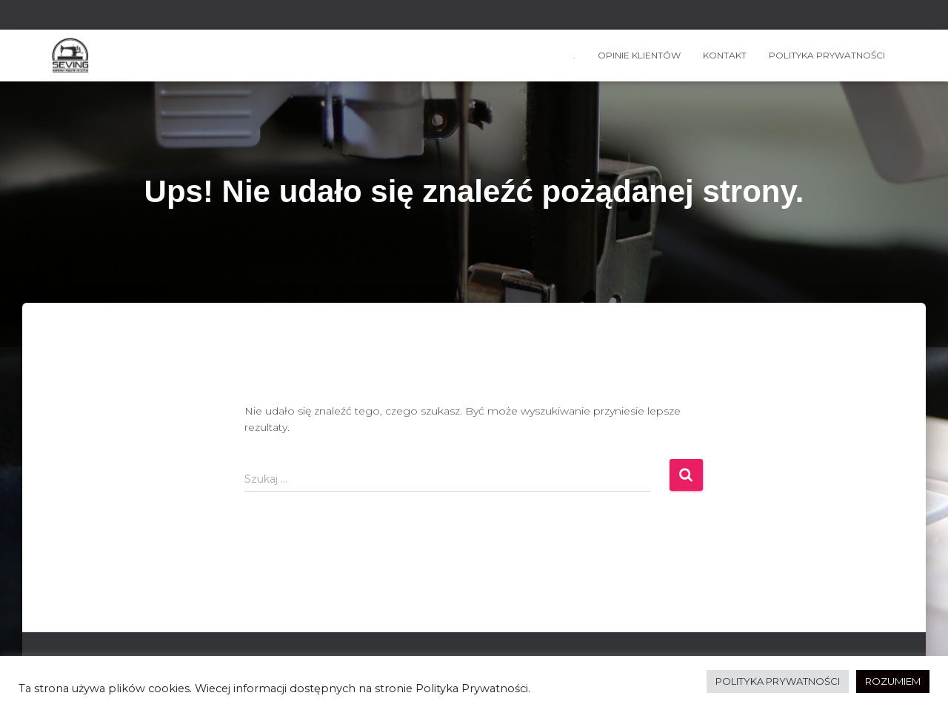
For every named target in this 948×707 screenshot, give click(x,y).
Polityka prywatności (827, 55)
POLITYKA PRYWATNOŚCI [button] (777, 681)
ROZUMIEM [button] (893, 681)
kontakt (725, 55)
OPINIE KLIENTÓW (639, 55)
